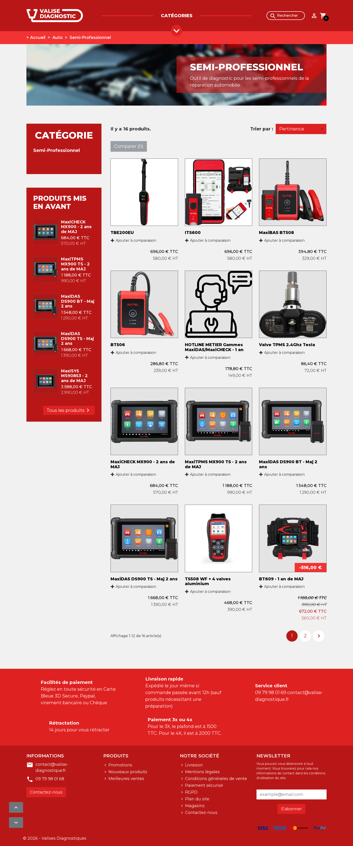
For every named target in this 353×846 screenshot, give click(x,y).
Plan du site (196, 798)
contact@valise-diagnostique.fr (51, 767)
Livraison (193, 765)
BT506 (118, 344)
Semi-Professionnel (56, 150)
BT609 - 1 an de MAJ (281, 579)
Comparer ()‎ (128, 146)
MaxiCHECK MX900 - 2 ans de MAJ (76, 227)
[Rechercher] (285, 15)
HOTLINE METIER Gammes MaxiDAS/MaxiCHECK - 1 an (214, 347)
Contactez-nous (46, 792)
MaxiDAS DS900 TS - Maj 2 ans (77, 338)
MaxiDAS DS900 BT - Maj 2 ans (77, 301)
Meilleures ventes (125, 778)
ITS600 (193, 232)
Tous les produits (69, 410)
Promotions (119, 765)
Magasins (194, 805)
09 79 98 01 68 (49, 778)
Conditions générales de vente (215, 778)
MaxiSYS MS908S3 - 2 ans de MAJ (74, 376)
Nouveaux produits (127, 771)
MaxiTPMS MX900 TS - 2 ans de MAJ (75, 264)
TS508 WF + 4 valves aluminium (208, 581)
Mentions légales (202, 771)
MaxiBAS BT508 (276, 232)
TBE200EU (122, 232)
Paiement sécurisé (203, 785)
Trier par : (261, 129)
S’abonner (291, 808)
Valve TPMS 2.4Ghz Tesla (287, 344)
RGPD (191, 792)
